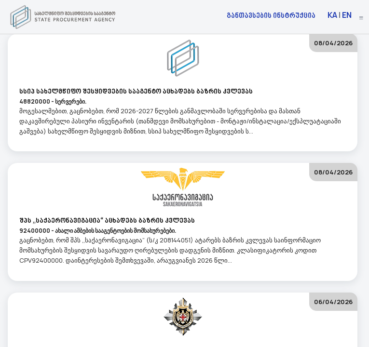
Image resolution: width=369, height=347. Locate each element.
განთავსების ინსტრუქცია (271, 15)
